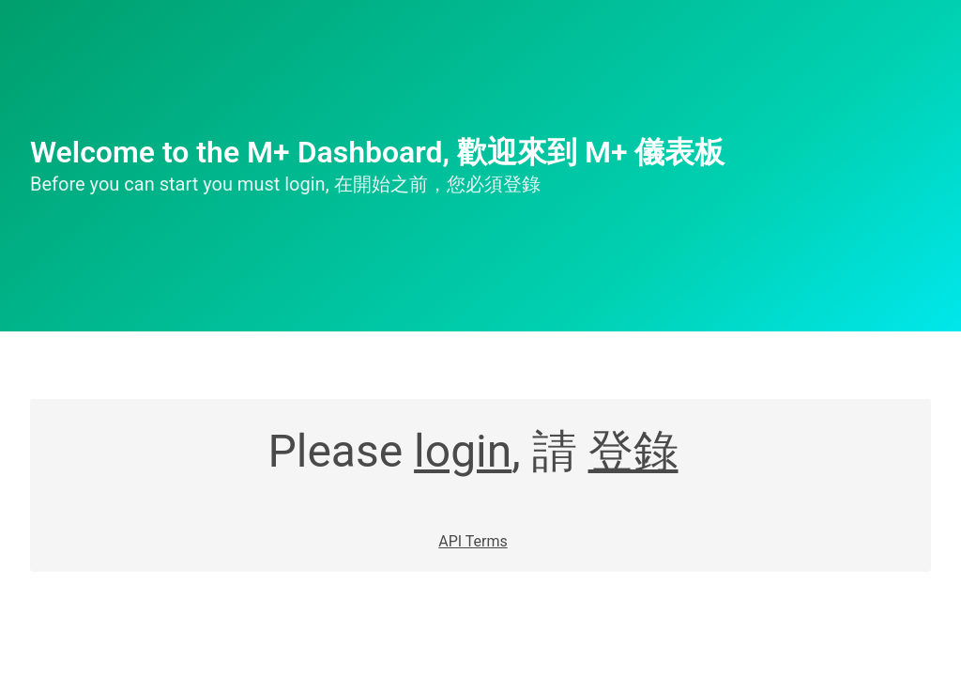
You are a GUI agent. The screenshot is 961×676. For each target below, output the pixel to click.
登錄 (633, 451)
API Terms (473, 541)
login (462, 451)
